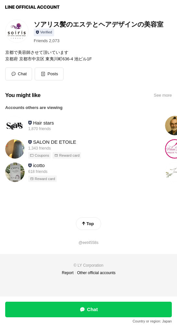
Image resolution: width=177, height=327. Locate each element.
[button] (49, 73)
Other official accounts (96, 273)
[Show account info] (44, 32)
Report (68, 273)
